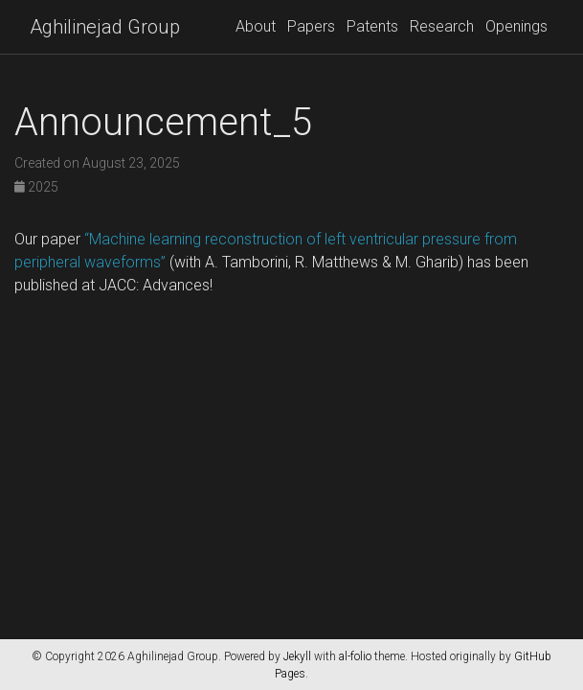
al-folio (355, 656)
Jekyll (297, 656)
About (255, 26)
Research (442, 26)
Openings (516, 26)
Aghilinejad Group (105, 26)
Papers (311, 26)
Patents (372, 26)
